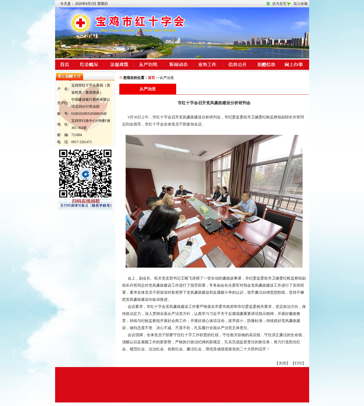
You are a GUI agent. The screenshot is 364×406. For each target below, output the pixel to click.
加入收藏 (300, 4)
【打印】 (298, 363)
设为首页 (279, 4)
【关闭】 (282, 363)
